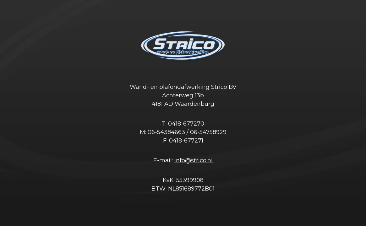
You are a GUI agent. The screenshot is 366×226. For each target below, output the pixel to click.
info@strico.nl (193, 160)
